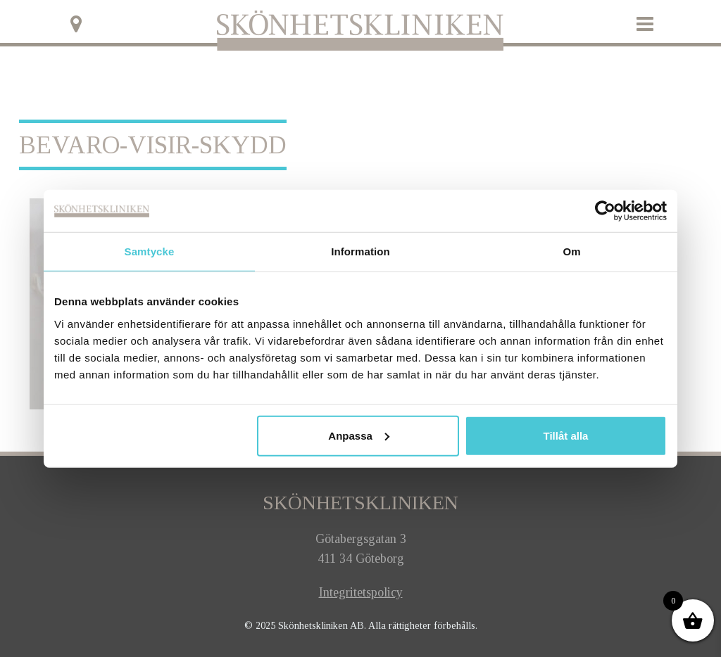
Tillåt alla (565, 435)
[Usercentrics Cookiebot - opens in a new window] (605, 211)
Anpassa (358, 435)
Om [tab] (571, 251)
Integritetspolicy (361, 592)
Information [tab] (360, 251)
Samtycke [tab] (150, 251)
